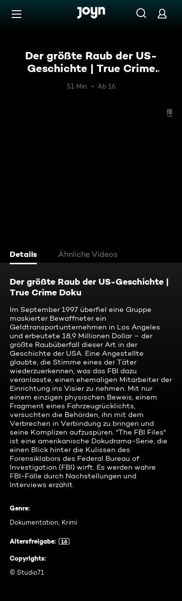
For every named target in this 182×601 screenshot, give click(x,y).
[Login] (162, 13)
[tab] (25, 255)
